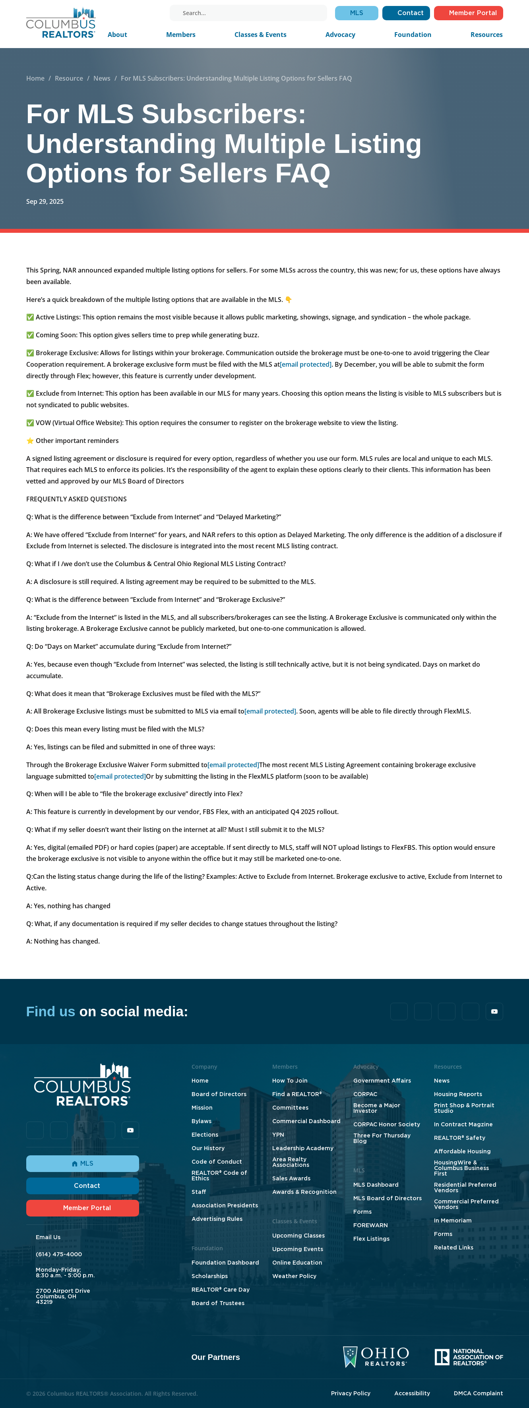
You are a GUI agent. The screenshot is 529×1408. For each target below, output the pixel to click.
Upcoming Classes (298, 1235)
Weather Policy (294, 1276)
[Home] (61, 22)
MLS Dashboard (376, 1185)
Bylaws (201, 1121)
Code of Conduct (217, 1161)
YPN (278, 1134)
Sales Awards (291, 1178)
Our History (208, 1148)
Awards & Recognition (304, 1192)
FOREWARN (370, 1225)
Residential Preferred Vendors (465, 1187)
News (101, 78)
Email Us (48, 1237)
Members (181, 34)
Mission (202, 1107)
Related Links (453, 1247)
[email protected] (305, 364)
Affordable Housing (462, 1151)
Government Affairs (382, 1080)
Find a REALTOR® (297, 1094)
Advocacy (340, 34)
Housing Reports (458, 1094)
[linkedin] (133, 13)
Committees (290, 1107)
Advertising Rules (217, 1219)
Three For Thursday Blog (382, 1138)
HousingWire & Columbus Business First (461, 1168)
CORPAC (365, 1094)
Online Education (297, 1262)
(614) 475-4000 (59, 1254)
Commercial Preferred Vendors (466, 1204)
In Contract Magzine (463, 1124)
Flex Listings (371, 1239)
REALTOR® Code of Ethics (219, 1175)
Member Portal (82, 1208)
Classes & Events (260, 34)
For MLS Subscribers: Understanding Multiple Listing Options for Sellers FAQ (236, 78)
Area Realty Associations (290, 1162)
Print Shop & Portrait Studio (464, 1108)
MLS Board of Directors (387, 1198)
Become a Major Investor (376, 1108)
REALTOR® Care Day (221, 1289)
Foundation (413, 34)
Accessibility (412, 1393)
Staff (199, 1192)
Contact (82, 1185)
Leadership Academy (302, 1148)
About (117, 34)
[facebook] (111, 13)
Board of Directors (219, 1094)
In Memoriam (453, 1220)
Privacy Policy (350, 1393)
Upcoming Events (297, 1249)
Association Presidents (225, 1205)
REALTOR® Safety (459, 1138)
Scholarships (210, 1276)
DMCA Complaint (478, 1393)
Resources (487, 34)
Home (35, 78)
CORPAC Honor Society (386, 1124)
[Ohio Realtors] (376, 1357)
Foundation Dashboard (225, 1262)
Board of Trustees (218, 1303)
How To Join (290, 1080)
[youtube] (155, 13)
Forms (362, 1212)
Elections (205, 1134)
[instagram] (144, 13)
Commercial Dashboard (306, 1121)
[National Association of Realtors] (469, 1357)
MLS (82, 1163)
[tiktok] (122, 13)
